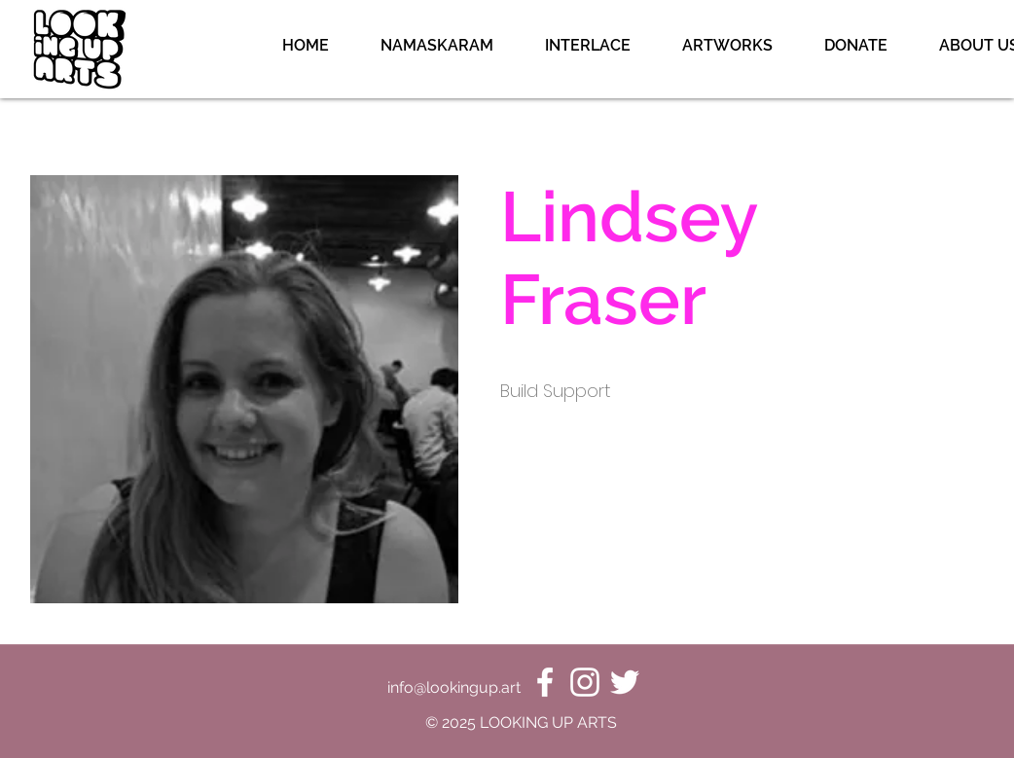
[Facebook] (544, 682)
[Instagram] (584, 682)
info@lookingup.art (454, 687)
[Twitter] (624, 682)
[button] (727, 45)
